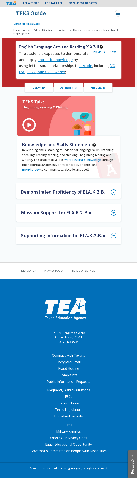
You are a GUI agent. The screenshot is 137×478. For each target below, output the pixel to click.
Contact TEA (53, 3)
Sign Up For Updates (83, 3)
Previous (99, 52)
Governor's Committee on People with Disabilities (69, 451)
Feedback (132, 466)
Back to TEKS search (26, 23)
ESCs (68, 396)
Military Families (68, 431)
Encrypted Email (68, 362)
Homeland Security (68, 416)
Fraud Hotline (68, 368)
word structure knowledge (82, 160)
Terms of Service (83, 270)
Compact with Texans (68, 355)
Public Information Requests (68, 381)
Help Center (28, 270)
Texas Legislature (68, 409)
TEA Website (31, 3)
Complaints (68, 375)
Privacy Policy (54, 270)
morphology (31, 169)
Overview (38, 87)
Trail (68, 425)
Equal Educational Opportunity (68, 444)
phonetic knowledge (55, 59)
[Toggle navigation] (118, 13)
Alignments (68, 87)
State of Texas (69, 403)
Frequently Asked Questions (68, 390)
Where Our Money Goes (68, 438)
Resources (98, 87)
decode (85, 65)
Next (112, 52)
